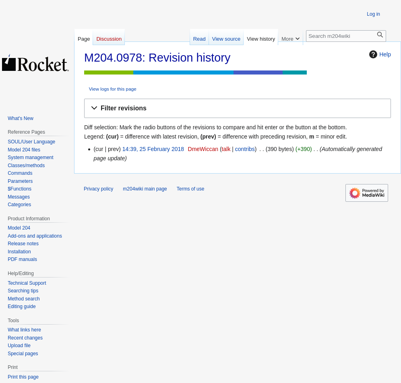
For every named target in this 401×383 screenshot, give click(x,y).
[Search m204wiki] (346, 36)
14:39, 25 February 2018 (153, 149)
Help (379, 54)
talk (226, 149)
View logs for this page (112, 88)
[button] (237, 108)
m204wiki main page (145, 189)
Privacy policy (98, 189)
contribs (245, 149)
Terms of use (191, 189)
